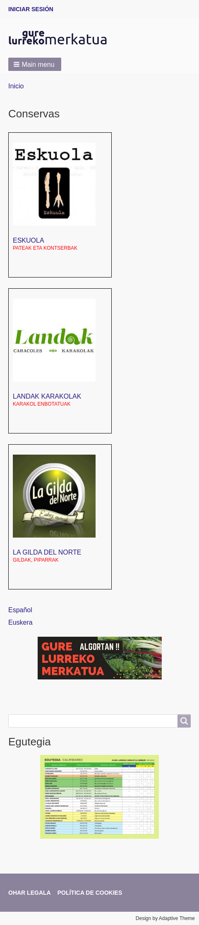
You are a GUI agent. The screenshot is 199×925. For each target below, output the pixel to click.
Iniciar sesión (30, 9)
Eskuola (28, 240)
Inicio (16, 86)
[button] (34, 64)
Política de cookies (90, 892)
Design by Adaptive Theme (165, 918)
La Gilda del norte (47, 552)
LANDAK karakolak (47, 396)
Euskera (20, 622)
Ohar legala (29, 892)
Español (20, 609)
